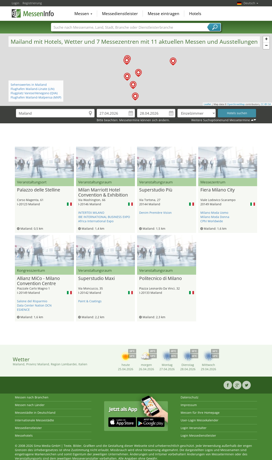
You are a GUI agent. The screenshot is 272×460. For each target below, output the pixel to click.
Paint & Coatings (90, 301)
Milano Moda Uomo (214, 213)
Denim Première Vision (155, 213)
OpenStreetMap (236, 104)
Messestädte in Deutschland (35, 413)
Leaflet (207, 104)
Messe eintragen (163, 13)
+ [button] (266, 39)
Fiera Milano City (217, 190)
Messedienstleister (120, 13)
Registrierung (32, 3)
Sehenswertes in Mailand (29, 85)
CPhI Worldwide (211, 221)
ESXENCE (23, 310)
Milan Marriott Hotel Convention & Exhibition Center (103, 192)
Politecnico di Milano (160, 278)
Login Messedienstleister (198, 435)
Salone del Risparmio (32, 301)
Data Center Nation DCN (34, 305)
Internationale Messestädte (34, 420)
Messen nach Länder (30, 405)
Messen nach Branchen (31, 397)
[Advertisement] (136, 136)
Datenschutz (189, 397)
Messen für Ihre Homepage (200, 413)
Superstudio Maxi (96, 278)
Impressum (189, 405)
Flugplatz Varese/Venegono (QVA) (34, 93)
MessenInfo (33, 13)
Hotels (195, 13)
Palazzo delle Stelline (38, 190)
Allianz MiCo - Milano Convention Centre (38, 281)
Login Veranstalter (194, 428)
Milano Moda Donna (214, 217)
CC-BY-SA (266, 104)
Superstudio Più (155, 190)
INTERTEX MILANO (91, 213)
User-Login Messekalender (199, 420)
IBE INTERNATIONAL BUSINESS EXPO (104, 217)
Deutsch (251, 3)
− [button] (266, 46)
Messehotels (24, 435)
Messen (83, 13)
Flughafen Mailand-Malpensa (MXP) (36, 97)
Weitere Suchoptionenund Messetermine (220, 120)
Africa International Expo (95, 221)
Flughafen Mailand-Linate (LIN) (32, 89)
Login (15, 3)
